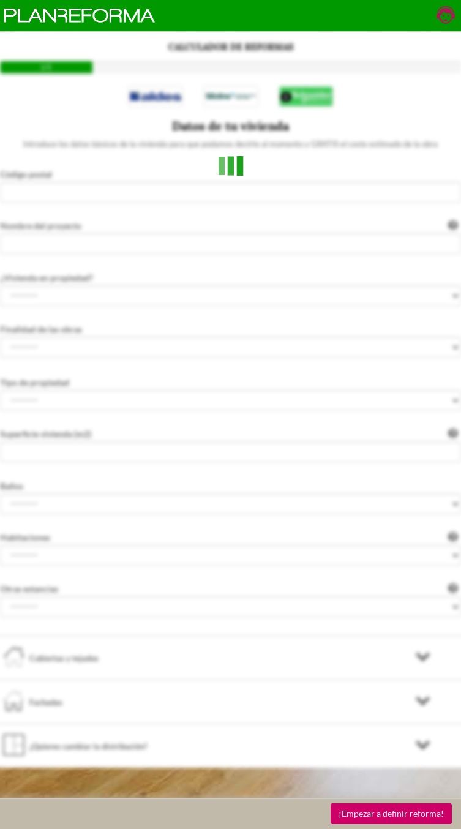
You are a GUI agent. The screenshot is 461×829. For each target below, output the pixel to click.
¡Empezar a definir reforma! (391, 813)
